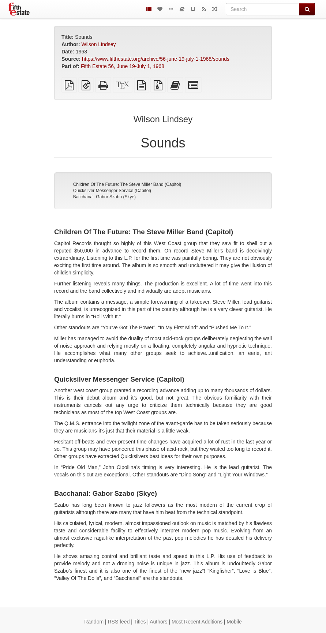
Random (94, 622)
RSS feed (119, 622)
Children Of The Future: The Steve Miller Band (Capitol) (127, 184)
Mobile (234, 622)
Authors (158, 622)
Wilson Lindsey (98, 44)
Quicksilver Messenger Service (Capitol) (112, 190)
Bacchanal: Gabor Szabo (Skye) (104, 196)
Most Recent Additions (197, 622)
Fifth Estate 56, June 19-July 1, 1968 (122, 66)
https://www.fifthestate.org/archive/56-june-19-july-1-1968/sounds (155, 59)
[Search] (262, 9)
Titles (140, 622)
